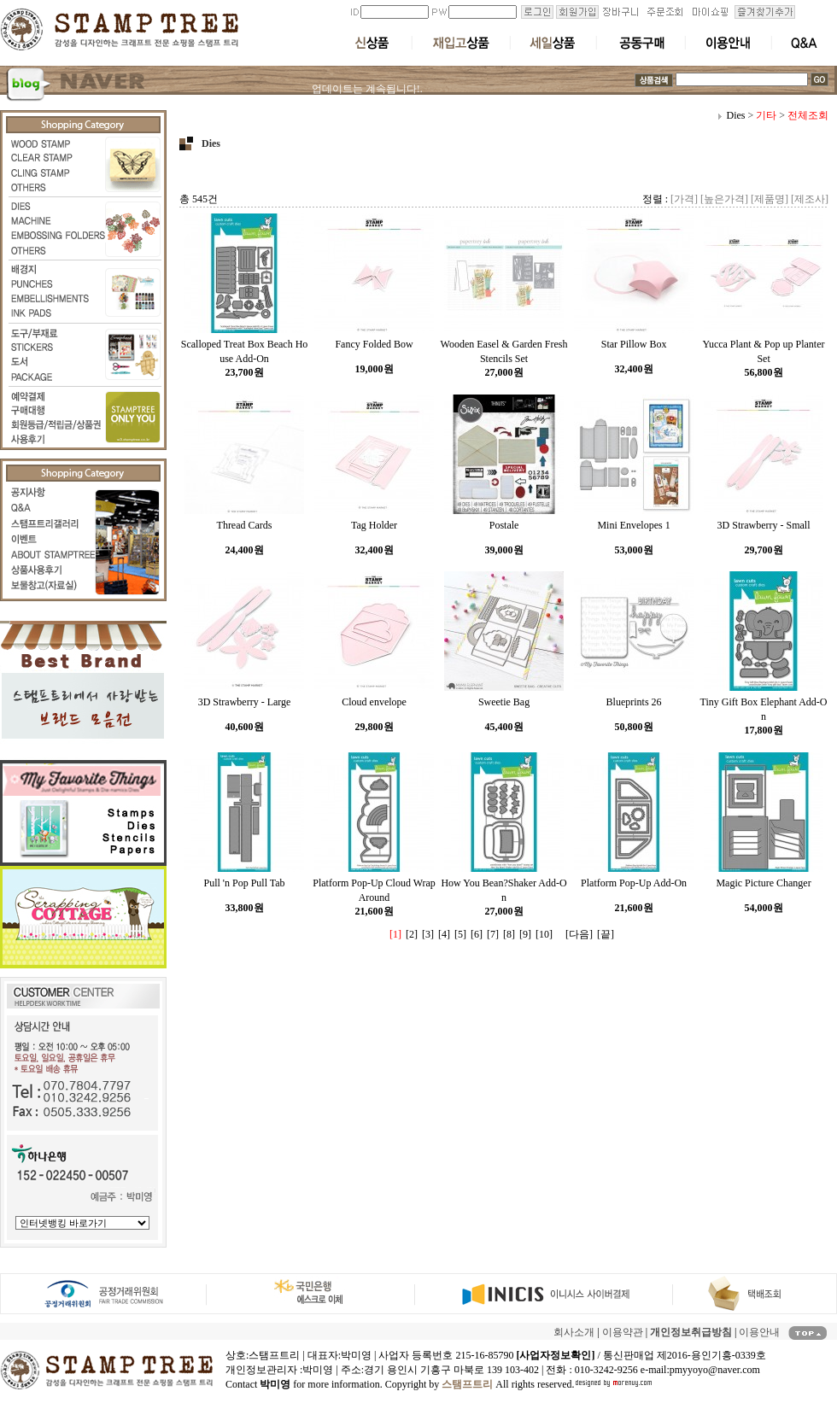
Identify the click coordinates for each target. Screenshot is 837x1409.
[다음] (579, 934)
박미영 (317, 1370)
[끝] (605, 934)
